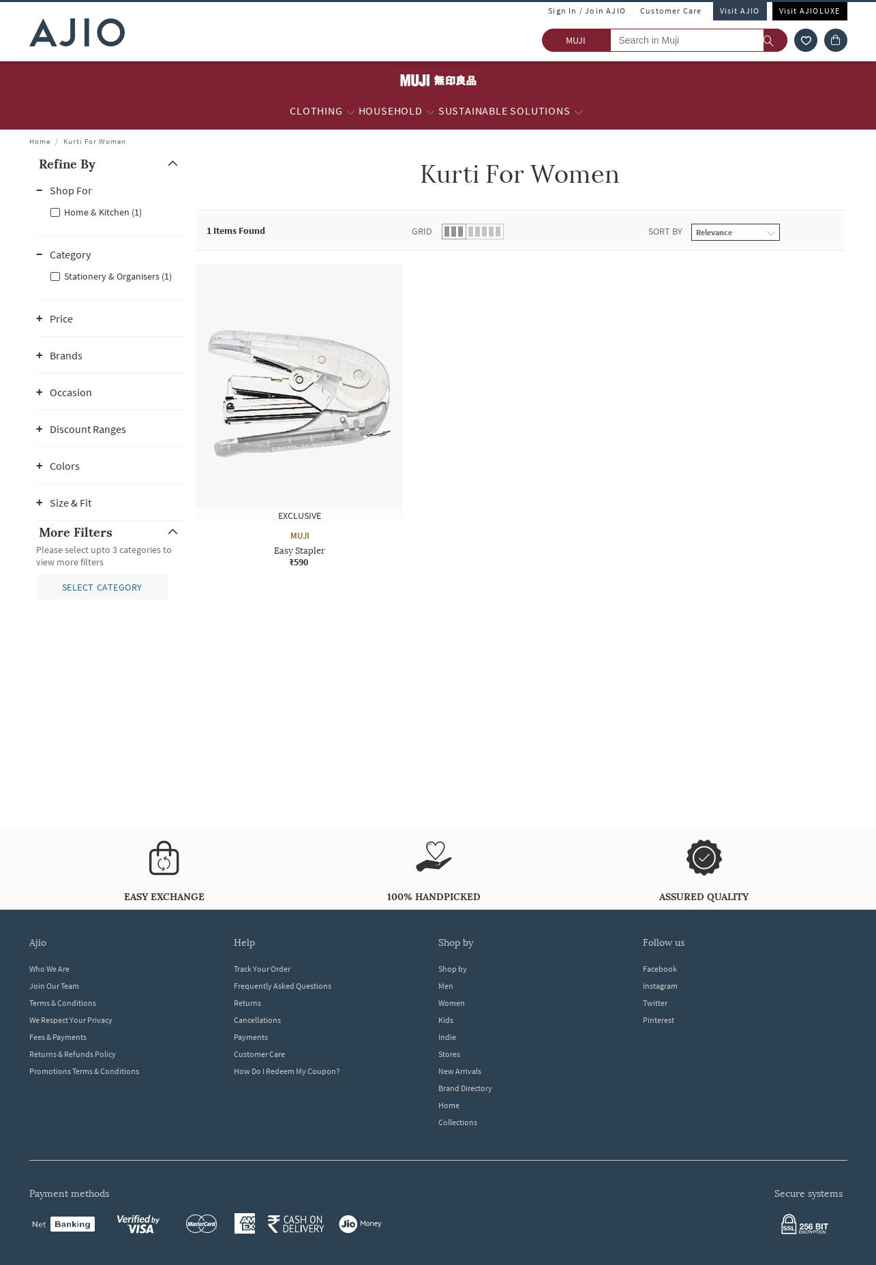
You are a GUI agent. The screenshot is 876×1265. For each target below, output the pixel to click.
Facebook (660, 969)
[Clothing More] (351, 111)
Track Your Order (262, 969)
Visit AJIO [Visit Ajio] (740, 10)
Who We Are (49, 969)
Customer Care (671, 10)
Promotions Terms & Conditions (84, 1071)
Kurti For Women (94, 141)
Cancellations (257, 1020)
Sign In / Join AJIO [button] (587, 10)
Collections (457, 1122)
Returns (247, 1003)
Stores (449, 1054)
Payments (251, 1037)
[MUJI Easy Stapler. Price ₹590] (299, 416)
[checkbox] (111, 211)
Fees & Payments (58, 1037)
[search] (775, 40)
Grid (422, 231)
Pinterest (658, 1020)
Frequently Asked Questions (282, 986)
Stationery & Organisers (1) (118, 276)
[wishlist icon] (805, 40)
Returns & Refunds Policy (72, 1054)
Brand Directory (465, 1088)
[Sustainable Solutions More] (578, 111)
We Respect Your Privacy (70, 1020)
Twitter (655, 1003)
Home (39, 141)
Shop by (452, 969)
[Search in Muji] (698, 40)
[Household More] (430, 111)
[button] (111, 164)
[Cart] (835, 40)
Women (451, 1003)
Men (445, 986)
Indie (447, 1037)
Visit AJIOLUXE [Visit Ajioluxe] (810, 10)
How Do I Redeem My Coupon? (286, 1071)
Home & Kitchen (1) (103, 212)
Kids (445, 1020)
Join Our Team (54, 986)
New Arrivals (459, 1071)
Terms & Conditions (62, 1003)
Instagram (660, 986)
